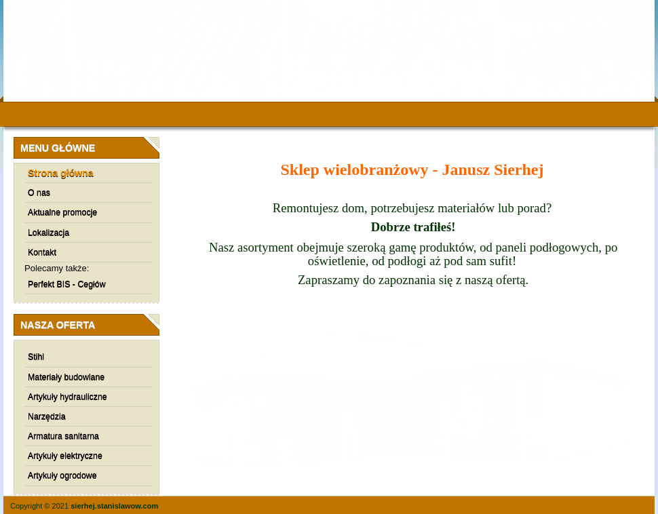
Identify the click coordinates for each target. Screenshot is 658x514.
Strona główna (60, 172)
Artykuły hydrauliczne (67, 396)
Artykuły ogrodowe (62, 475)
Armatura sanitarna (63, 436)
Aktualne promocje (62, 212)
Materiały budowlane (66, 377)
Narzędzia (47, 416)
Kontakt (42, 252)
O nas (39, 192)
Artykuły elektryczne (65, 455)
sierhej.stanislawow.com (114, 506)
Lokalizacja (48, 232)
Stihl (36, 356)
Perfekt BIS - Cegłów (67, 284)
